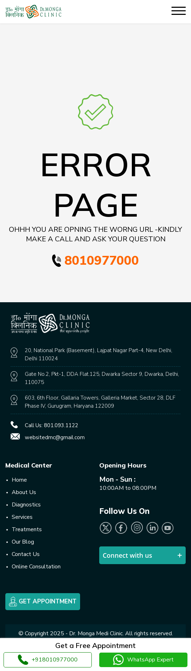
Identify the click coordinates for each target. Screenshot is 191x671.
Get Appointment (43, 602)
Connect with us (127, 555)
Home (19, 480)
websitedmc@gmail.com (55, 437)
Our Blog (23, 542)
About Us (24, 492)
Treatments (27, 529)
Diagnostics (26, 505)
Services (22, 517)
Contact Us (26, 554)
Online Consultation (36, 566)
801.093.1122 (61, 425)
